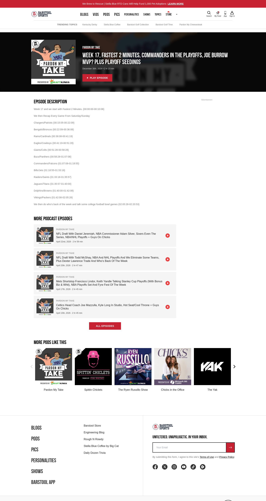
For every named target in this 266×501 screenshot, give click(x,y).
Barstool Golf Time (164, 24)
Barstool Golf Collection (138, 24)
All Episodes (105, 326)
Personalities (131, 14)
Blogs (84, 14)
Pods (106, 14)
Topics (158, 14)
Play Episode (97, 77)
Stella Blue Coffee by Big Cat (101, 446)
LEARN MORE (176, 3)
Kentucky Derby (89, 24)
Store (169, 14)
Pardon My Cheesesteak (190, 24)
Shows (146, 14)
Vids (96, 14)
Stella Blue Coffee (112, 24)
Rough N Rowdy (94, 439)
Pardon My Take (91, 47)
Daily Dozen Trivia (95, 452)
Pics (117, 14)
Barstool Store (92, 425)
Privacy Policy (226, 457)
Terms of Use (207, 457)
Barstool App (43, 482)
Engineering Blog (94, 432)
